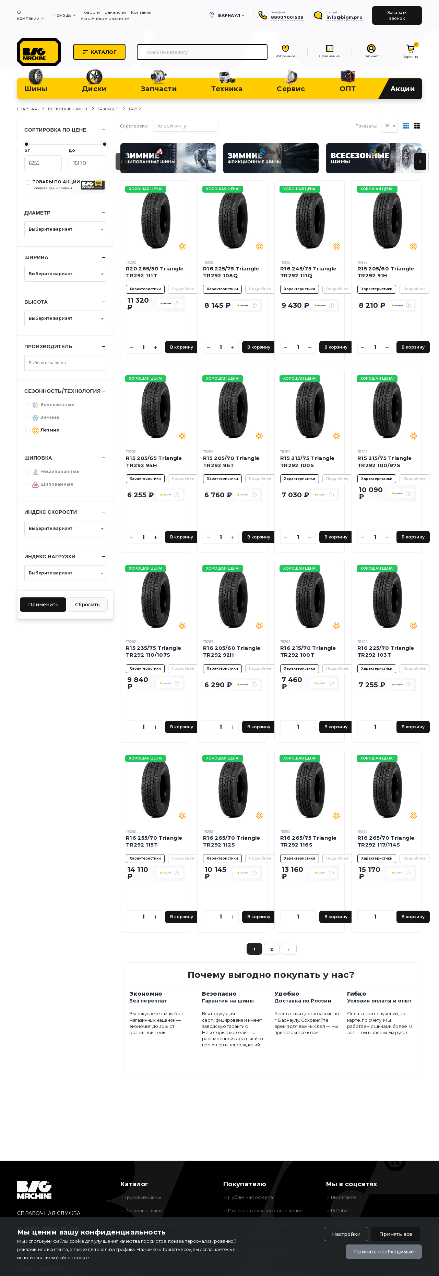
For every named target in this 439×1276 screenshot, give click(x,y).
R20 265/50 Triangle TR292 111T (155, 272)
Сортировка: (134, 126)
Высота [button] (36, 301)
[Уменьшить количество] (131, 347)
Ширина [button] (36, 257)
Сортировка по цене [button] (55, 129)
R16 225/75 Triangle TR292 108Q (231, 272)
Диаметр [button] (37, 212)
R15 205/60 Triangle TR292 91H (385, 272)
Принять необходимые (384, 1252)
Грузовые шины (143, 1197)
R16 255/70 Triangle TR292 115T (154, 841)
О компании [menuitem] (28, 15)
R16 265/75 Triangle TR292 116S (308, 841)
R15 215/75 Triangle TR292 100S (307, 461)
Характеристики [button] (145, 289)
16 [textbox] (387, 125)
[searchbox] (53, 363)
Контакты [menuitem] (141, 12)
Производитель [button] (48, 346)
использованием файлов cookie (53, 1257)
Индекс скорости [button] (50, 511)
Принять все (395, 1234)
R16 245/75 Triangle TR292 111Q (308, 272)
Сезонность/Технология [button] (62, 390)
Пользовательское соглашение (265, 1210)
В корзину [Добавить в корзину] (181, 347)
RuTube (339, 1210)
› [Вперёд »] (288, 949)
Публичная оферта (250, 1197)
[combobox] (389, 126)
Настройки (346, 1234)
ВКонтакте (343, 1197)
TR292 (131, 262)
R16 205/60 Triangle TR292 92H (232, 651)
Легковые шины (67, 108)
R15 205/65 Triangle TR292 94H (154, 461)
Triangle (107, 108)
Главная (27, 108)
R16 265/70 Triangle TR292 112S (231, 841)
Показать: (366, 126)
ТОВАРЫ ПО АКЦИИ (56, 184)
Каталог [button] (99, 52)
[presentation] (122, 161)
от (27, 150)
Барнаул (229, 15)
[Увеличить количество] (156, 347)
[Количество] (144, 347)
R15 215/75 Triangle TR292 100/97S (384, 461)
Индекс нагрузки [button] (49, 556)
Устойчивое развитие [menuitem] (105, 18)
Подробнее (183, 289)
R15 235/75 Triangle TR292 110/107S (153, 651)
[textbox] (63, 229)
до (72, 150)
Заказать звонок (397, 15)
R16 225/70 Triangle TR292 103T (385, 651)
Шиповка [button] (38, 457)
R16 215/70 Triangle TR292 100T (308, 651)
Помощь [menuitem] (62, 15)
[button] (177, 303)
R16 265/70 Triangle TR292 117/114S (386, 841)
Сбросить (87, 604)
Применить (43, 604)
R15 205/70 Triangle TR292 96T (231, 461)
